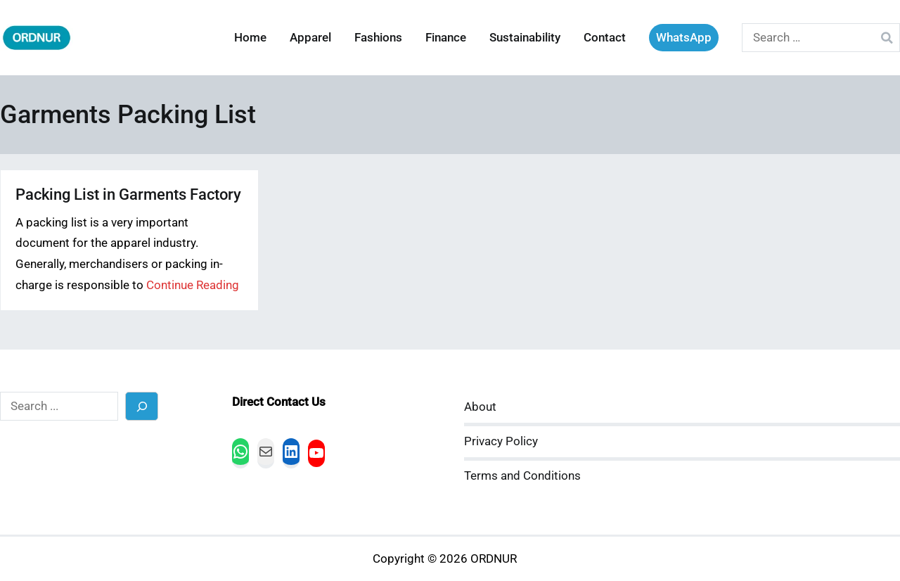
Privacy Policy (501, 441)
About (480, 407)
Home (250, 37)
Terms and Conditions (522, 476)
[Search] (141, 406)
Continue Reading (192, 285)
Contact (605, 37)
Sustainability (524, 37)
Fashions (378, 37)
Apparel (310, 37)
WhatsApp (684, 37)
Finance (445, 37)
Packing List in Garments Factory (128, 194)
